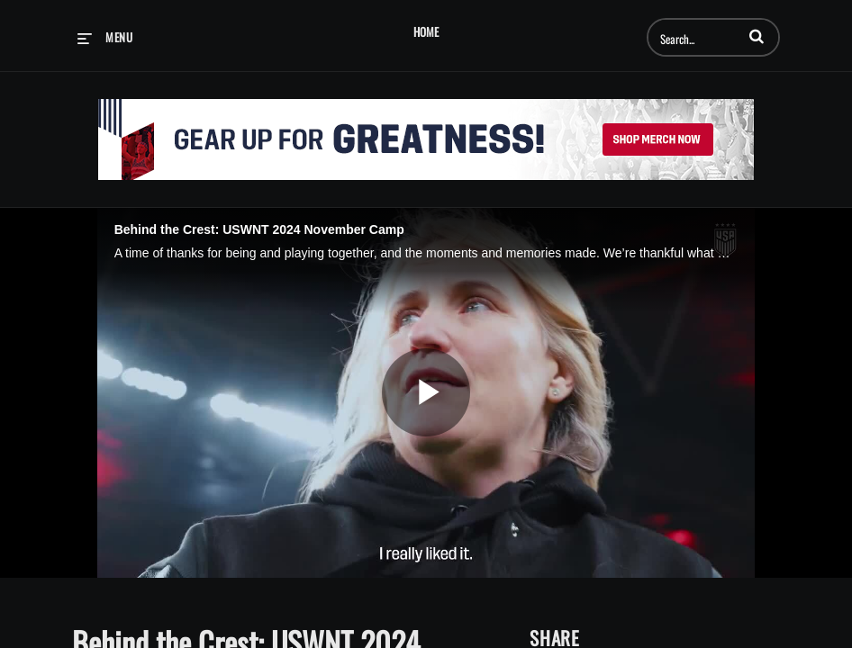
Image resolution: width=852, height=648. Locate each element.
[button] (756, 36)
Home (426, 31)
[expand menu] (105, 37)
